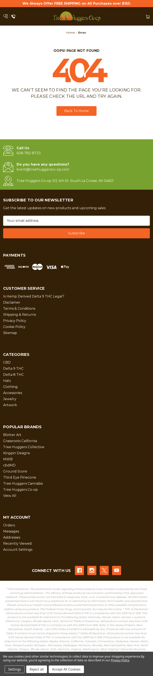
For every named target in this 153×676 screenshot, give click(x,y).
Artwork (10, 405)
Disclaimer (11, 302)
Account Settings (17, 550)
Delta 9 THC (13, 369)
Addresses (11, 537)
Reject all (37, 669)
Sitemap (10, 333)
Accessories (12, 393)
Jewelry (9, 399)
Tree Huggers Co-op (20, 490)
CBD (7, 362)
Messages (11, 531)
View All (9, 496)
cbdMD (9, 465)
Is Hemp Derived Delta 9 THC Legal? (33, 296)
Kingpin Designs (16, 453)
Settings (14, 669)
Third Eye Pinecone (19, 477)
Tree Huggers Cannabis (23, 483)
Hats (7, 381)
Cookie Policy (14, 327)
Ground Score (15, 471)
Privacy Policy (14, 321)
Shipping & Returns (19, 315)
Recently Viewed (17, 543)
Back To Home (76, 111)
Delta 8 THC (13, 375)
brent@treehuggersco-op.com (43, 169)
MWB (8, 459)
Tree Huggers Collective (23, 447)
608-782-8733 (29, 153)
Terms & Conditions (19, 309)
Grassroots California (20, 441)
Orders (9, 525)
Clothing (10, 387)
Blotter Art (12, 435)
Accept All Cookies (66, 669)
